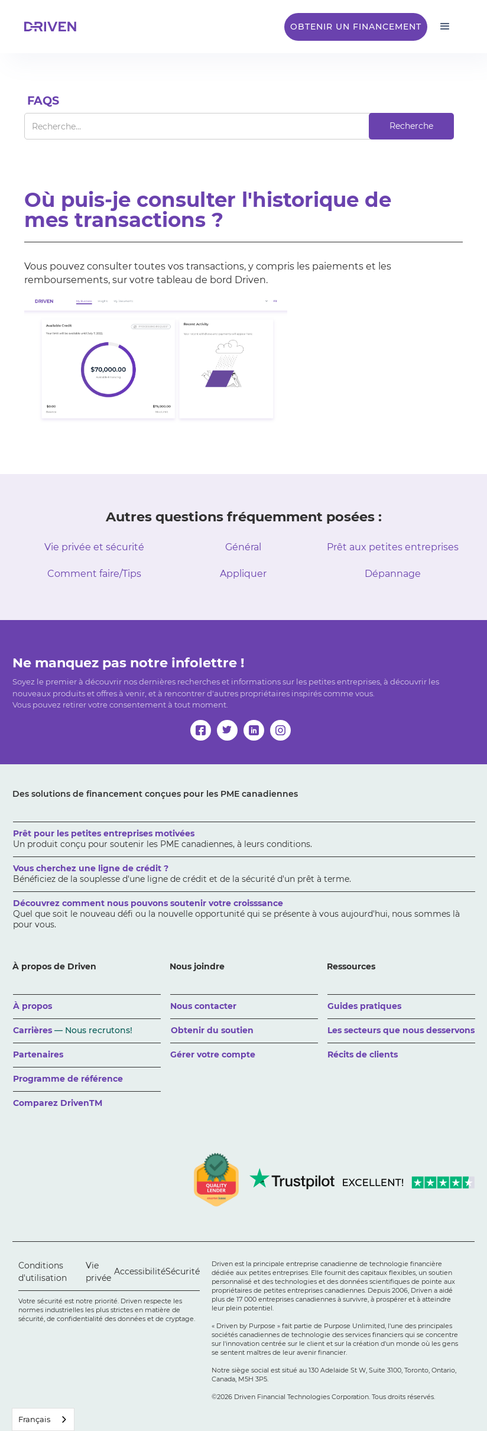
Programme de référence (68, 1078)
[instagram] (280, 730)
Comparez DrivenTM (57, 1103)
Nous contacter (203, 1006)
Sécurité (182, 1271)
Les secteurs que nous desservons (401, 1030)
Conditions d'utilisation (42, 1271)
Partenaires (38, 1054)
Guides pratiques (364, 1006)
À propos (32, 1006)
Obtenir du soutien (212, 1030)
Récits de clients (362, 1054)
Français (34, 1419)
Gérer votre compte (212, 1054)
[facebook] (200, 730)
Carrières (72, 1030)
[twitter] (227, 730)
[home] (53, 26)
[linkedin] (254, 730)
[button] (445, 26)
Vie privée (98, 1271)
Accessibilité (139, 1271)
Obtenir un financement (355, 26)
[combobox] (43, 1419)
